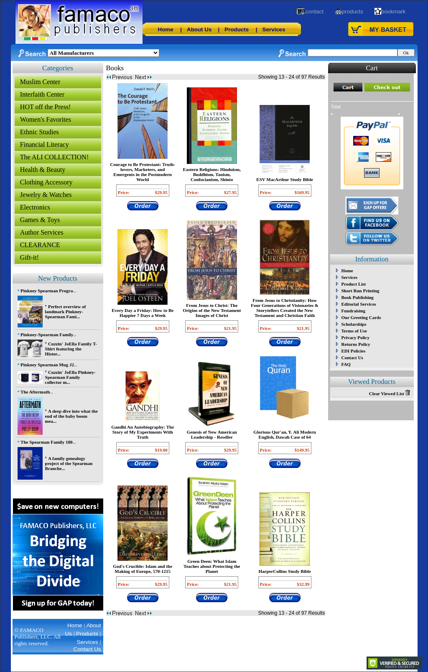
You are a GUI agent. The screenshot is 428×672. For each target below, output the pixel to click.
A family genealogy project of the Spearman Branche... (69, 463)
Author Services (42, 232)
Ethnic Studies (39, 131)
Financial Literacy (44, 144)
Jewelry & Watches (46, 194)
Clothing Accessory (46, 182)
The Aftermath (35, 391)
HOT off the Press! (45, 106)
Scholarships (354, 324)
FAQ (346, 364)
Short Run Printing (360, 290)
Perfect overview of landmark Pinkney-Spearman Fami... (65, 311)
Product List (353, 283)
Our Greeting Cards (361, 317)
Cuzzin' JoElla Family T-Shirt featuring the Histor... (71, 348)
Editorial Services (358, 304)
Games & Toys (40, 219)
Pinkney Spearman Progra (46, 290)
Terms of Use (354, 330)
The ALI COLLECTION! (54, 157)
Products (236, 29)
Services (273, 29)
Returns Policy (355, 344)
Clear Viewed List (389, 393)
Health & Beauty (42, 169)
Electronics (35, 207)
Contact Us (352, 357)
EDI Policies (353, 350)
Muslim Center (40, 81)
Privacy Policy (355, 337)
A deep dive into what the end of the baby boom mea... (71, 416)
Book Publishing (357, 297)
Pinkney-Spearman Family (46, 334)
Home (165, 29)
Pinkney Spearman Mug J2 (47, 364)
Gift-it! (29, 257)
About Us (199, 29)
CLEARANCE (40, 244)
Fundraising (353, 310)
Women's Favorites (45, 119)
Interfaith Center (42, 94)
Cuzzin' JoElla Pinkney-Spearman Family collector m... (70, 377)
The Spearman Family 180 (46, 442)
